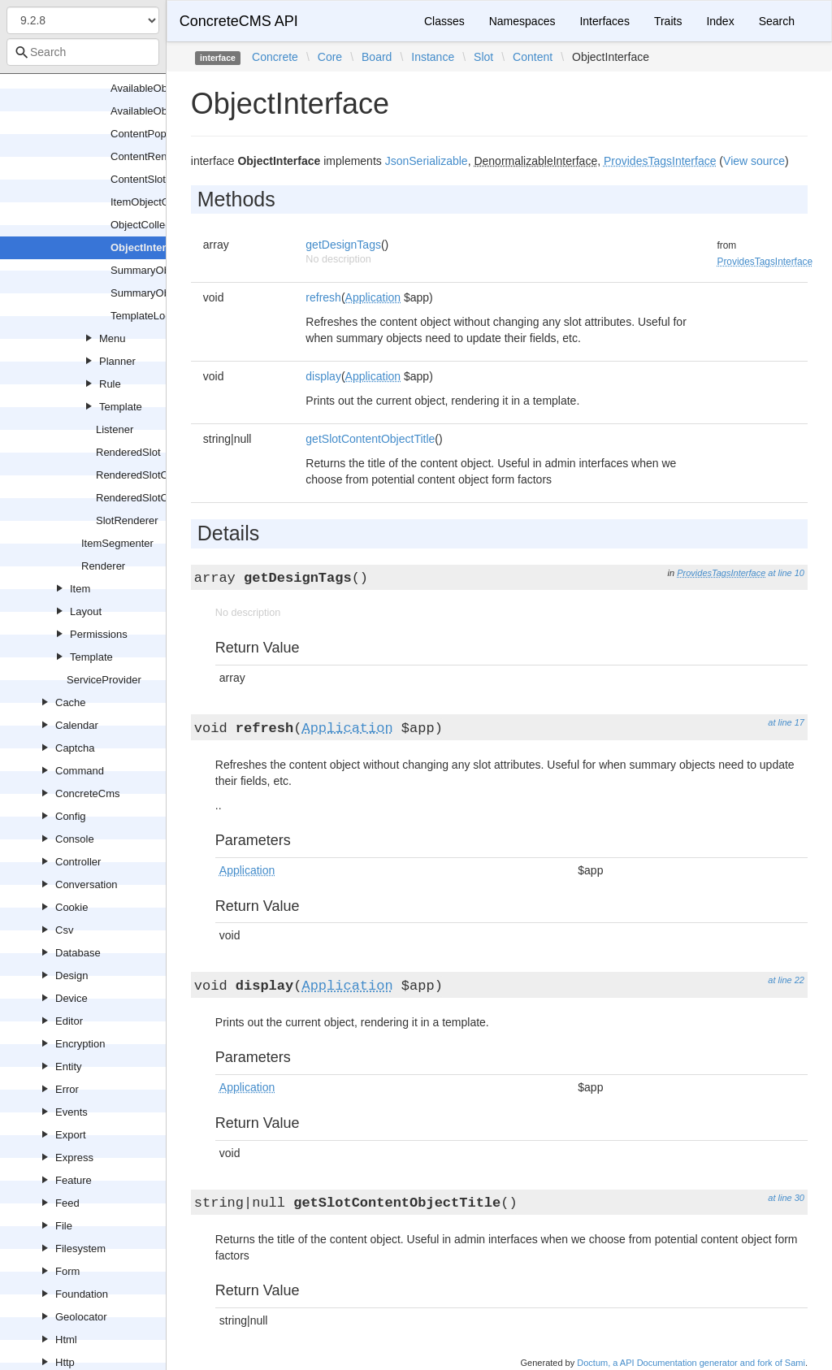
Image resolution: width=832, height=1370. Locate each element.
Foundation (81, 1294)
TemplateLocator (149, 316)
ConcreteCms (87, 793)
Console (74, 839)
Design (71, 975)
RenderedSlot (128, 452)
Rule (110, 384)
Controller (78, 862)
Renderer (103, 566)
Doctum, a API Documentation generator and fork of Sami (691, 1363)
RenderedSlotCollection (151, 475)
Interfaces (604, 21)
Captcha (74, 748)
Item (80, 589)
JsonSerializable (426, 160)
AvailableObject (147, 88)
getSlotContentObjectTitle (370, 438)
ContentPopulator (151, 134)
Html (66, 1339)
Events (71, 1112)
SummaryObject (148, 270)
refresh (323, 297)
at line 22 (786, 980)
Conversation (86, 884)
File (63, 1226)
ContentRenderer (151, 156)
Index (720, 21)
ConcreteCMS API (239, 21)
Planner (117, 361)
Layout (86, 611)
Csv (64, 930)
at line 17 (786, 722)
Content (532, 56)
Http (65, 1362)
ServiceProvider (104, 680)
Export (70, 1135)
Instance (432, 56)
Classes (444, 21)
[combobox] (82, 52)
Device (71, 998)
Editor (69, 1021)
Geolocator (81, 1317)
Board (377, 56)
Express (74, 1157)
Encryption (80, 1044)
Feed (67, 1203)
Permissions (99, 634)
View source (754, 160)
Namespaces (522, 21)
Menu (112, 338)
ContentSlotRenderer (160, 179)
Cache (70, 702)
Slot (483, 56)
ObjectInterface (149, 247)
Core (330, 56)
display (323, 376)
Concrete (275, 56)
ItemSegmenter (117, 543)
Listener (114, 429)
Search (777, 21)
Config (70, 816)
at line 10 (786, 573)
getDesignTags (343, 244)
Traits (668, 21)
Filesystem (80, 1248)
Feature (73, 1180)
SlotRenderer (127, 520)
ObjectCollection (149, 225)
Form (67, 1271)
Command (79, 771)
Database (78, 953)
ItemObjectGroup (150, 202)
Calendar (76, 725)
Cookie (71, 907)
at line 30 (786, 1198)
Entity (68, 1066)
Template (120, 407)
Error (67, 1089)
